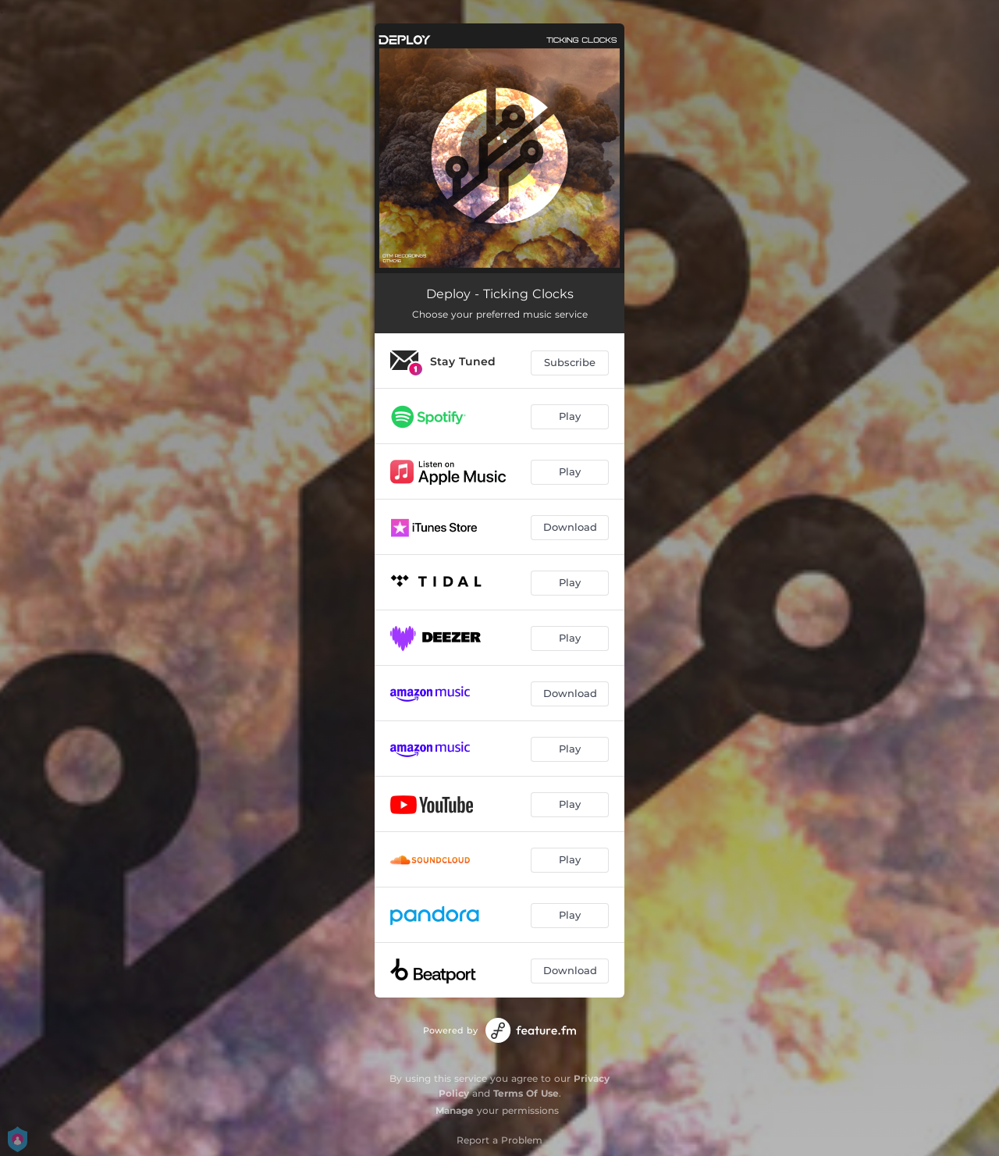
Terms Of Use (526, 1093)
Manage (455, 1110)
